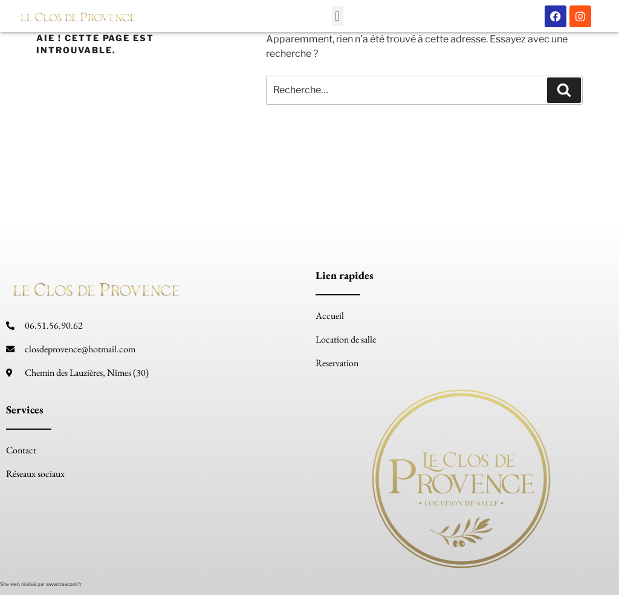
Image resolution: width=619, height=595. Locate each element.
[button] (337, 16)
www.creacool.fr (64, 584)
